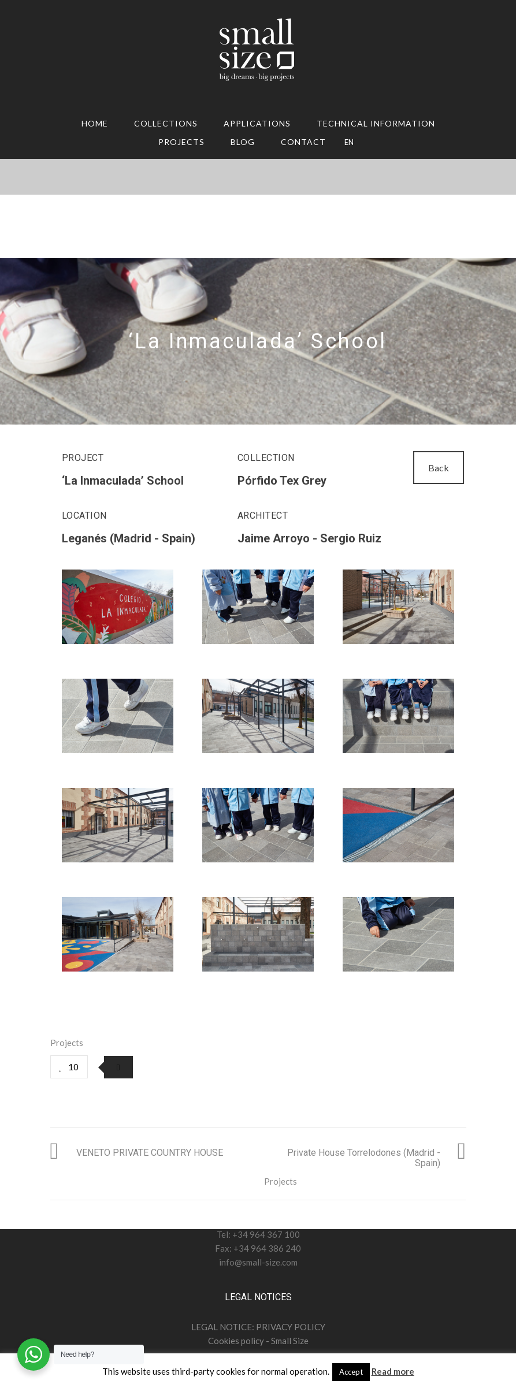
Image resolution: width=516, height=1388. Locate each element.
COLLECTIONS (166, 123)
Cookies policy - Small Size (258, 1340)
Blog (243, 142)
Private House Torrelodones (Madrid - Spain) (363, 1158)
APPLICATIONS (257, 123)
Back (438, 467)
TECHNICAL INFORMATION (376, 123)
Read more (393, 1371)
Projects (181, 142)
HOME (94, 123)
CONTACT (303, 142)
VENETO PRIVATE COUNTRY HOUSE (149, 1152)
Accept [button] (351, 1371)
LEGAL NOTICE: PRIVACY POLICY (258, 1327)
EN (349, 142)
